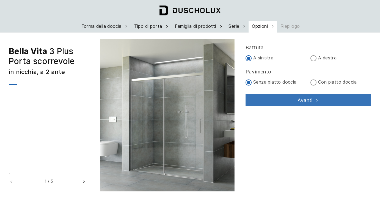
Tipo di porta (151, 26)
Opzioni (263, 26)
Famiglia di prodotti (199, 26)
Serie (237, 26)
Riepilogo (290, 26)
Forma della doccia (105, 26)
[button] (83, 182)
